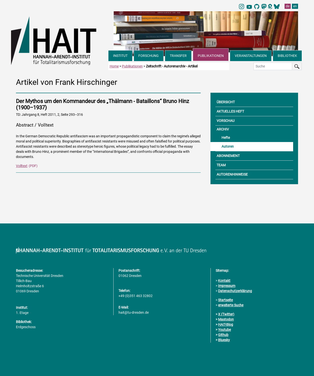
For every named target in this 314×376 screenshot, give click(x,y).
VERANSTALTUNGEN (251, 56)
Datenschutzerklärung (235, 291)
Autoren (228, 146)
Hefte (226, 138)
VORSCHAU (226, 121)
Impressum (226, 286)
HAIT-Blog (225, 324)
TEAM (221, 165)
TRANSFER (178, 56)
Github (223, 335)
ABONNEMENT (228, 156)
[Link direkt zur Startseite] (59, 40)
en (295, 6)
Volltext (21, 166)
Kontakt (224, 281)
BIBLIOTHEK (287, 56)
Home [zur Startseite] (114, 66)
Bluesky (224, 340)
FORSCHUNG (148, 56)
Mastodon (226, 319)
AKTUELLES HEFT (230, 111)
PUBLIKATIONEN (211, 56)
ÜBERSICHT (226, 102)
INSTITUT (120, 56)
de (287, 6)
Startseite (225, 300)
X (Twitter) (226, 314)
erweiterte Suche (230, 305)
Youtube (224, 330)
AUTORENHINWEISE (232, 174)
